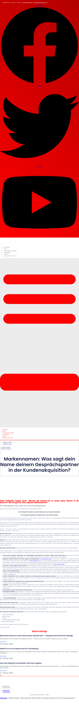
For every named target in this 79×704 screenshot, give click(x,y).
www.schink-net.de (59, 564)
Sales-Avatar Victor (10, 256)
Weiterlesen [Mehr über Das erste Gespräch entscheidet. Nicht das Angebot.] (3, 670)
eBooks (6, 254)
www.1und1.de (33, 560)
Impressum (6, 686)
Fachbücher (7, 252)
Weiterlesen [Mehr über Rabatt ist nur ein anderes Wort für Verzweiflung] (3, 656)
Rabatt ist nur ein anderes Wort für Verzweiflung (19, 649)
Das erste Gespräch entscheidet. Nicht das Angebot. (21, 663)
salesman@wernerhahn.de (40, 2)
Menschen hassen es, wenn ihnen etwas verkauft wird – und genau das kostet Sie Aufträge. (36, 636)
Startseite (7, 247)
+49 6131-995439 (27, 2)
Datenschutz (6, 687)
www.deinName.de (45, 559)
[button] (39, 343)
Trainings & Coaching (10, 251)
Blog (5, 249)
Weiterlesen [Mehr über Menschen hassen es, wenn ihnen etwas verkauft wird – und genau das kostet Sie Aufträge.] (3, 641)
